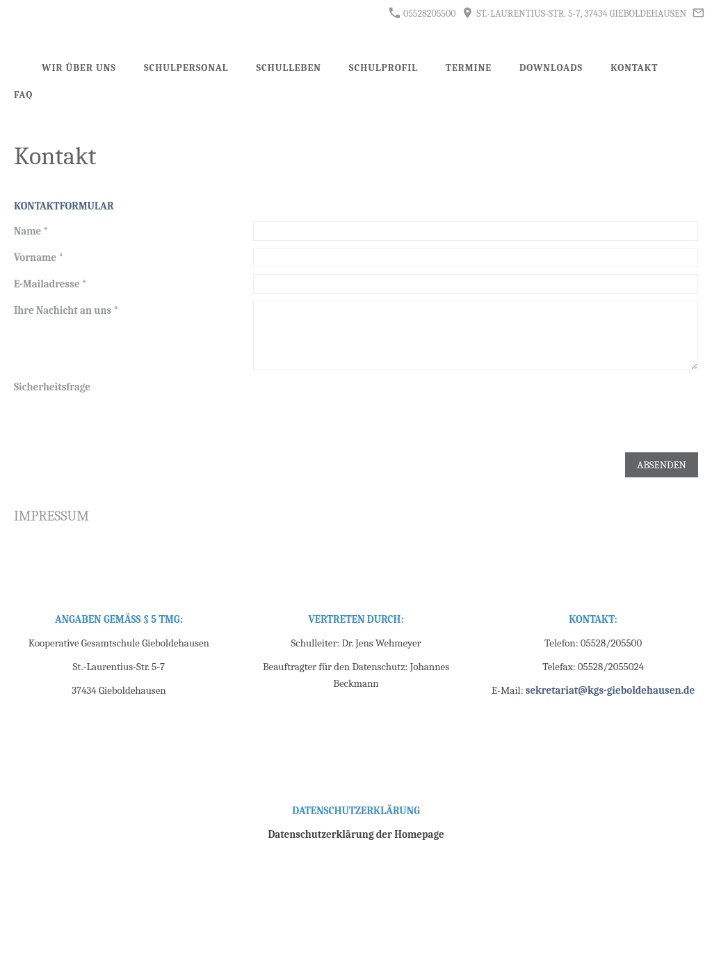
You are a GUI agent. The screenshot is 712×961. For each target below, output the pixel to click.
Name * (31, 231)
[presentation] (358, 404)
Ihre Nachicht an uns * (66, 310)
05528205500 (422, 13)
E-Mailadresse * (50, 284)
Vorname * (38, 257)
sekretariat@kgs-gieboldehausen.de (610, 690)
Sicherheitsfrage (52, 387)
